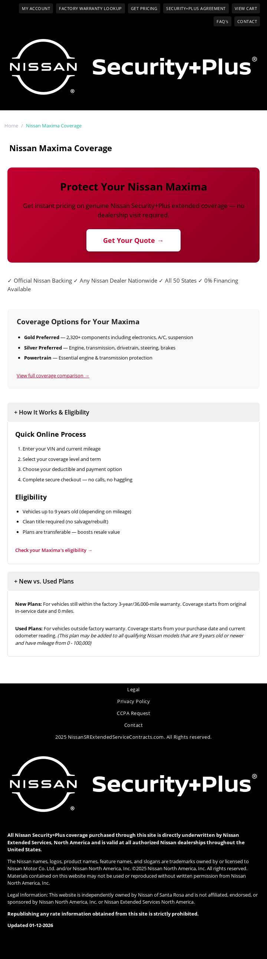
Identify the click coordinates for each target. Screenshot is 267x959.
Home (11, 125)
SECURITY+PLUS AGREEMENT (196, 8)
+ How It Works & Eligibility (51, 412)
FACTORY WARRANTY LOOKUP (90, 8)
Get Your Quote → (133, 240)
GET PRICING (144, 8)
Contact (133, 725)
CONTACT (247, 21)
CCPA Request (133, 713)
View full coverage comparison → (53, 375)
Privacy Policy (133, 701)
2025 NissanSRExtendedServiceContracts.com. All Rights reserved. (133, 737)
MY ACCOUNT (36, 8)
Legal (133, 689)
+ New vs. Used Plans (44, 581)
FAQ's (222, 21)
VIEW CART (246, 8)
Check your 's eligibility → (53, 550)
